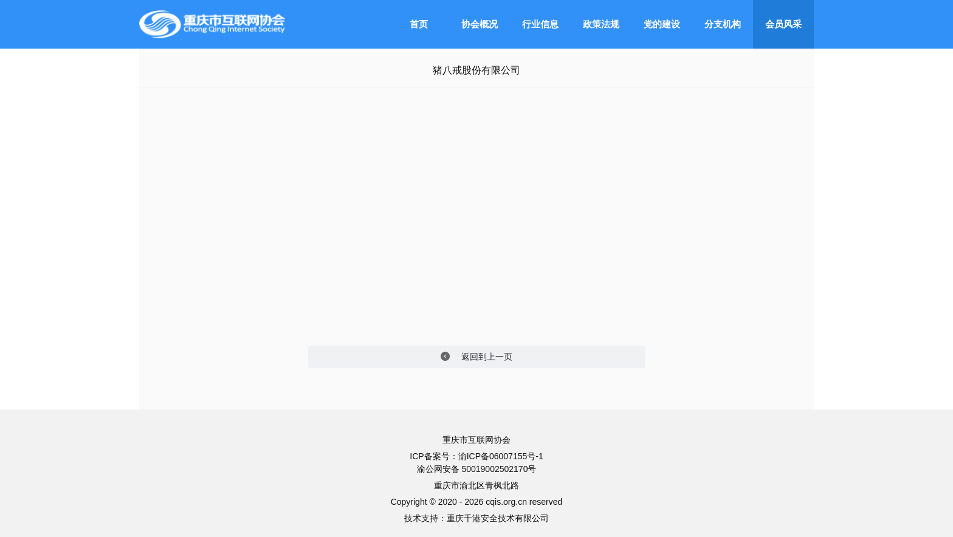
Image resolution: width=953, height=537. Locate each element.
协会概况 (479, 24)
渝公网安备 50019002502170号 (477, 469)
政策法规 (601, 24)
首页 (419, 24)
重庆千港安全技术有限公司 (498, 518)
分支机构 (722, 24)
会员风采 (783, 24)
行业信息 (540, 24)
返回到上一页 (477, 357)
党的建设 (662, 24)
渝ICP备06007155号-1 (500, 456)
